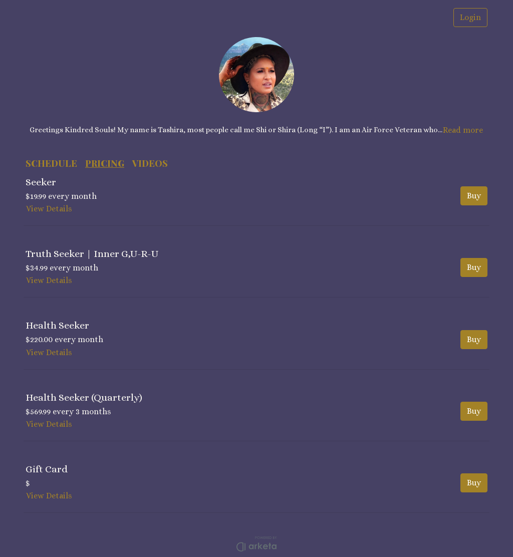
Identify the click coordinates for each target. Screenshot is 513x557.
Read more (463, 130)
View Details (49, 208)
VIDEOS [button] (150, 163)
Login (470, 17)
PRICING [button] (104, 163)
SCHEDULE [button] (51, 163)
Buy (474, 195)
